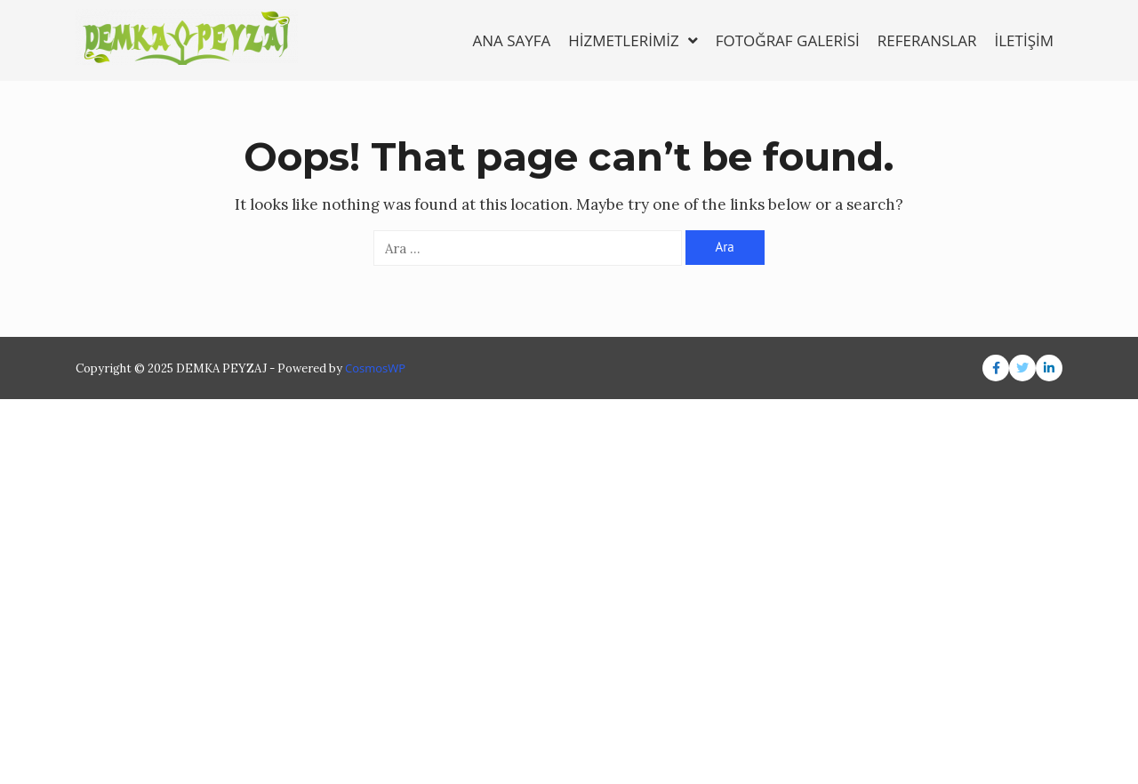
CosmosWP (375, 368)
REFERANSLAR (927, 40)
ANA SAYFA (511, 40)
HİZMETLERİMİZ (632, 40)
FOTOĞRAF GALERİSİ (788, 40)
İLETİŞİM (1024, 40)
